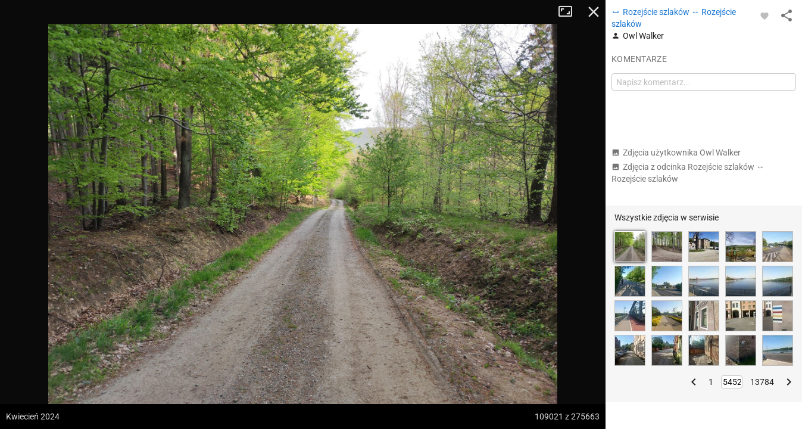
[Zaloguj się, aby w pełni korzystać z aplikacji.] (764, 15)
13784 (762, 382)
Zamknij (594, 12)
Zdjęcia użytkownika (676, 152)
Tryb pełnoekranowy (570, 12)
